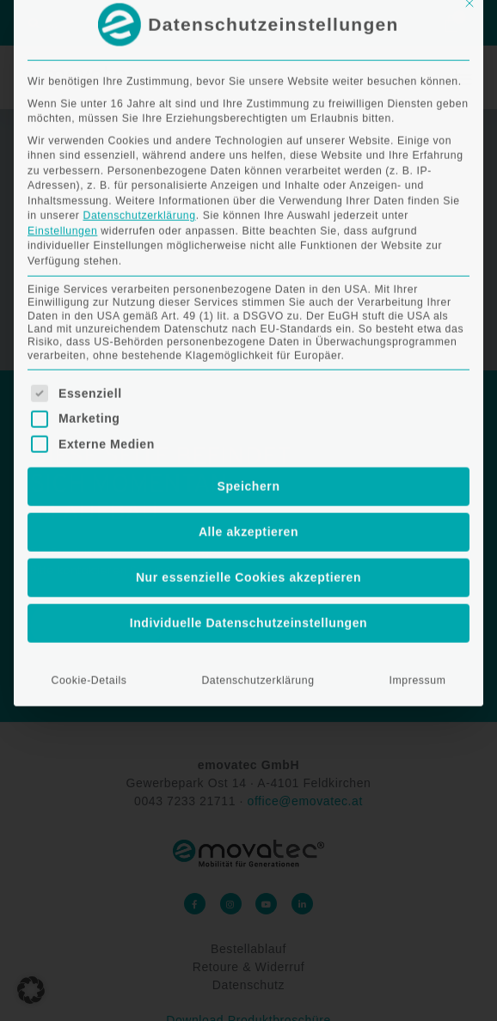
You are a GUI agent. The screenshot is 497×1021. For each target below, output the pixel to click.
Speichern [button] (248, 300)
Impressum (418, 494)
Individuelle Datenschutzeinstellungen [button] (249, 436)
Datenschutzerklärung (139, 29)
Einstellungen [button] (62, 44)
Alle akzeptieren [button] (248, 345)
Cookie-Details (88, 494)
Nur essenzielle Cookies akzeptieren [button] (248, 391)
